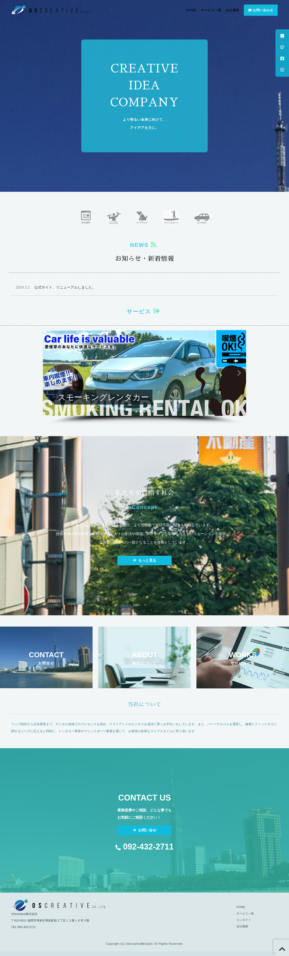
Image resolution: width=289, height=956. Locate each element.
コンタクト (243, 919)
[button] (144, 373)
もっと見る (144, 560)
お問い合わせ (260, 10)
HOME (191, 10)
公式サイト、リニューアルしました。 (56, 287)
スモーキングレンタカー (103, 397)
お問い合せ (144, 830)
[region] (144, 377)
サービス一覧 (211, 10)
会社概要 (232, 10)
